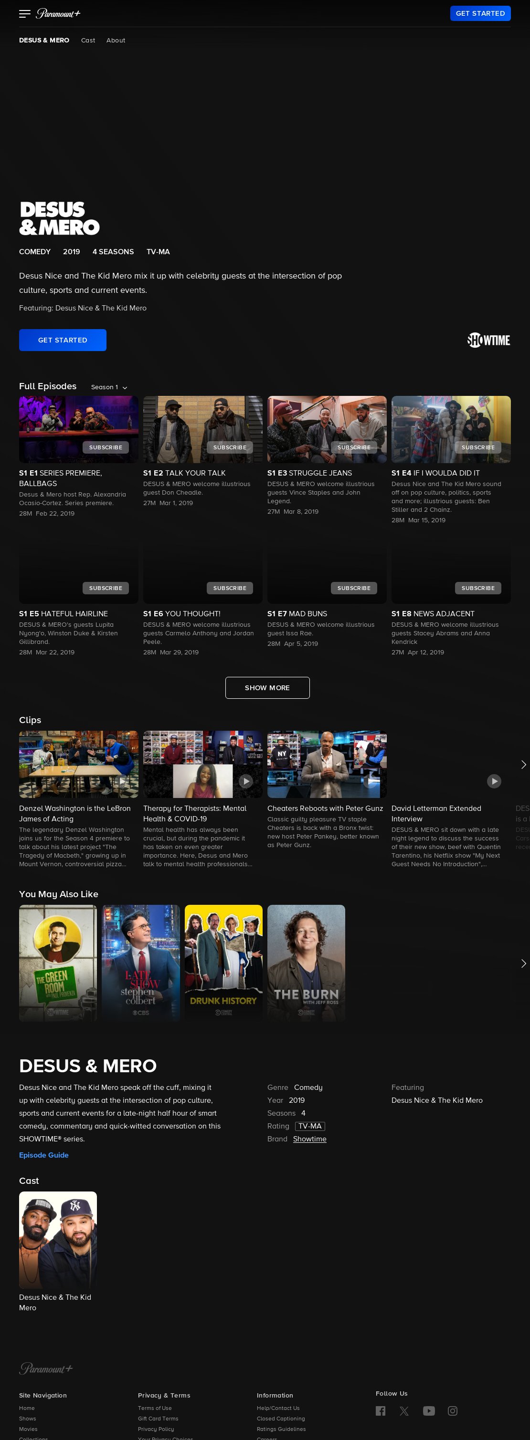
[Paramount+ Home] (46, 1369)
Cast (88, 40)
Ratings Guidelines (281, 1429)
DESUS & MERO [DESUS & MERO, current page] (44, 40)
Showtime (310, 1139)
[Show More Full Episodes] (267, 688)
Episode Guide (44, 1155)
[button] (25, 15)
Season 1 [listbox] (104, 387)
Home (27, 1408)
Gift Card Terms (158, 1419)
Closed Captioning (281, 1419)
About (115, 40)
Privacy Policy (156, 1429)
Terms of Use (155, 1408)
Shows (27, 1419)
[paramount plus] (58, 13)
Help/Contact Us (278, 1408)
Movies (28, 1429)
